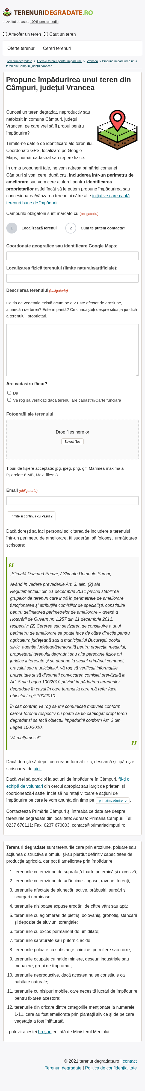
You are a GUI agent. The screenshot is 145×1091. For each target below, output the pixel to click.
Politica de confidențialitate (111, 1068)
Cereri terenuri (57, 48)
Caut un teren (62, 34)
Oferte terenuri (21, 48)
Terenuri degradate (63, 1068)
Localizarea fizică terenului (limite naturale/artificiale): (61, 268)
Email (22, 491)
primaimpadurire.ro (112, 800)
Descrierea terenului (37, 291)
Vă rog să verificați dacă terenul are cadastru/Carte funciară (67, 400)
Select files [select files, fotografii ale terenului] (72, 442)
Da (15, 393)
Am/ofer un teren (24, 34)
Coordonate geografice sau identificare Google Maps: (61, 246)
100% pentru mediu (44, 22)
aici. (38, 768)
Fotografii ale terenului (29, 414)
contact (130, 1061)
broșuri (44, 1031)
